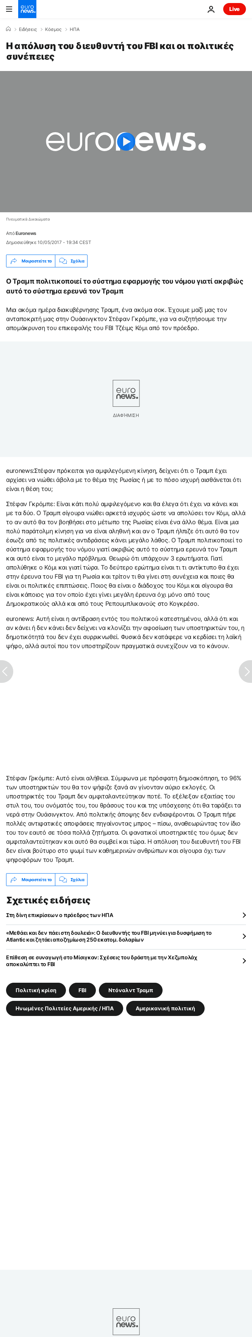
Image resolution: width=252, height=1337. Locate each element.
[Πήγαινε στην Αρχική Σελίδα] (27, 9)
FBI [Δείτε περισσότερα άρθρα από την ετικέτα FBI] (82, 990)
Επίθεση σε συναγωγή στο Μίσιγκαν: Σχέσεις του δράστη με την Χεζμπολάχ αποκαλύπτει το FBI (101, 960)
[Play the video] (126, 141)
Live (234, 9)
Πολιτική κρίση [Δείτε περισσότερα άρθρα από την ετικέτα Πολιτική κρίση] (36, 990)
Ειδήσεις (28, 29)
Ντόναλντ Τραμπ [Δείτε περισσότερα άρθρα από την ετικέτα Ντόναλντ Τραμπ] (130, 990)
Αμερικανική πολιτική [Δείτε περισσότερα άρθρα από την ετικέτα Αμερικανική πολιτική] (165, 1008)
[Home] (8, 29)
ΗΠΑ (75, 29)
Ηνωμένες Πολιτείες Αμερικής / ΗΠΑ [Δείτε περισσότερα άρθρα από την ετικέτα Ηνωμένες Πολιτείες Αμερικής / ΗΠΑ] (65, 1008)
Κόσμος (53, 29)
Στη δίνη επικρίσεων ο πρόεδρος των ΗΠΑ (59, 915)
